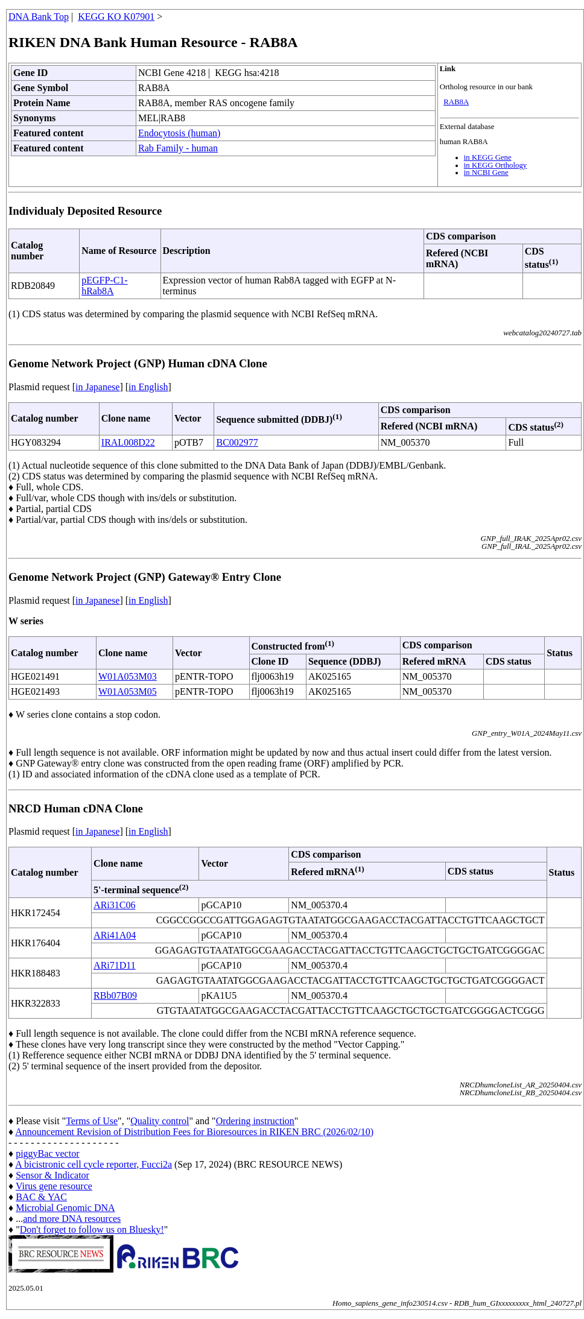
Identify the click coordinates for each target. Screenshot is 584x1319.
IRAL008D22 (128, 442)
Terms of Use (92, 1121)
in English (148, 387)
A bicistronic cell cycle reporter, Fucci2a (93, 1164)
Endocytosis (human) (179, 133)
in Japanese (97, 387)
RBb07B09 (115, 995)
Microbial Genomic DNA (65, 1208)
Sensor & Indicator (52, 1175)
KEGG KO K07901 (116, 16)
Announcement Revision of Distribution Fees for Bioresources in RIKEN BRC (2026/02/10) (194, 1132)
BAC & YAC (41, 1197)
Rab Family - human (178, 148)
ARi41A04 (115, 935)
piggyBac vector (47, 1153)
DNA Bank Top (38, 16)
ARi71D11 (115, 965)
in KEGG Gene (488, 157)
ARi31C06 (114, 905)
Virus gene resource (54, 1186)
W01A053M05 (127, 691)
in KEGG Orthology (495, 165)
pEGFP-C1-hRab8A (104, 285)
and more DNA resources (72, 1218)
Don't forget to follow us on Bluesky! (92, 1229)
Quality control (159, 1121)
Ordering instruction (255, 1121)
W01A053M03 (127, 676)
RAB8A (456, 102)
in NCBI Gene (486, 172)
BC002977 (237, 442)
